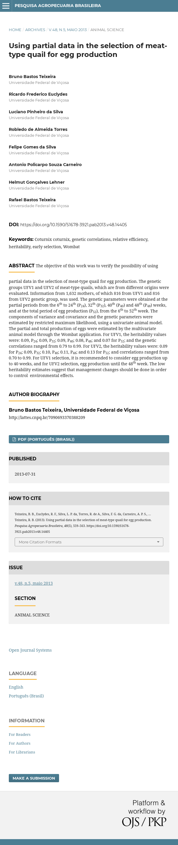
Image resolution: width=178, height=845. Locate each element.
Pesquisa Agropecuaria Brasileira (58, 5)
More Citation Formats (40, 542)
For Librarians (22, 752)
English (16, 687)
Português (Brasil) (26, 696)
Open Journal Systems (30, 650)
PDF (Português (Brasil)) (46, 439)
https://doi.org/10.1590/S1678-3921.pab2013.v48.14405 (73, 224)
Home (15, 29)
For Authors (20, 743)
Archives (35, 29)
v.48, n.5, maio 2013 (68, 29)
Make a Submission (34, 778)
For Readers (20, 734)
